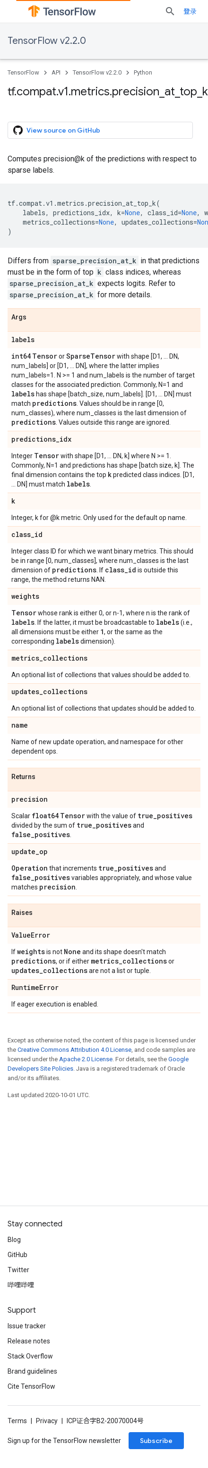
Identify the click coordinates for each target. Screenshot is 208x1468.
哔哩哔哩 (21, 1285)
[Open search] (170, 11)
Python (143, 72)
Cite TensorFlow (31, 1386)
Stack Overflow (30, 1356)
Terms (17, 1421)
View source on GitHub (56, 130)
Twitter (18, 1270)
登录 (190, 11)
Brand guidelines (32, 1371)
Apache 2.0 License (86, 1059)
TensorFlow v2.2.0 (47, 41)
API (56, 72)
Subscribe (156, 1440)
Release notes (29, 1341)
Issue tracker (27, 1326)
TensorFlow (23, 72)
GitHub (17, 1254)
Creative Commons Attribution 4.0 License (74, 1049)
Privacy (47, 1421)
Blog (14, 1239)
